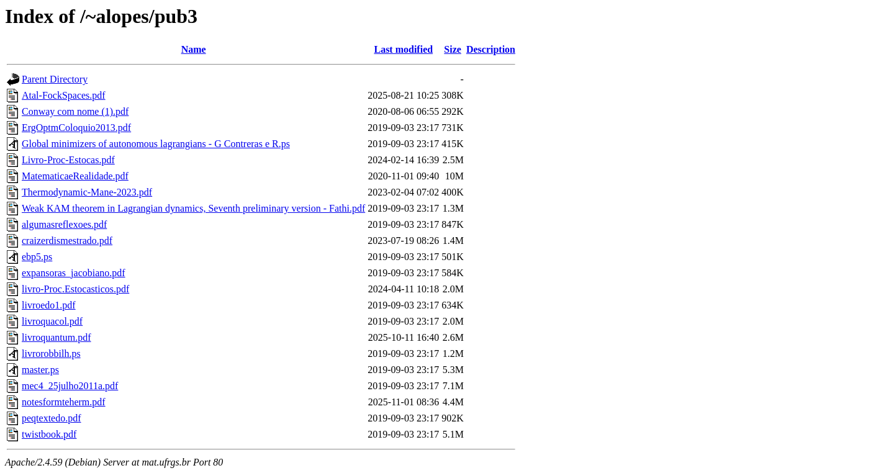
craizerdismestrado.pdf (67, 240)
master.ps (40, 369)
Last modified (403, 49)
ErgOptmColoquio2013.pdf (76, 127)
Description (490, 49)
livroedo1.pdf (49, 305)
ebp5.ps (37, 256)
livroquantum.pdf (56, 337)
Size (452, 49)
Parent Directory (55, 79)
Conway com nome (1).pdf (75, 111)
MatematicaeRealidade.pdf (75, 176)
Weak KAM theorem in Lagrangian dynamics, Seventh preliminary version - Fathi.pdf (193, 208)
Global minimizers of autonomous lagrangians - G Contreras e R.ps (156, 143)
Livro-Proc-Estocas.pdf (68, 160)
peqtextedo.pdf (51, 418)
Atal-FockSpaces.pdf (64, 95)
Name (193, 49)
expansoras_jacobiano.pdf (73, 273)
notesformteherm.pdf (64, 402)
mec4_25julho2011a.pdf (70, 386)
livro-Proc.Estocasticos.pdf (75, 289)
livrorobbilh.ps (51, 353)
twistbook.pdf (49, 434)
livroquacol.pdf (52, 321)
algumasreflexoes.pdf (64, 224)
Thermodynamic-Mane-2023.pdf (87, 192)
